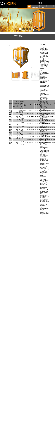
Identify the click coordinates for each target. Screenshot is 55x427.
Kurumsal (36, 6)
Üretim (50, 6)
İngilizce (35, 3)
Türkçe (30, 3)
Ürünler (43, 6)
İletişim (43, 7)
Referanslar (35, 7)
